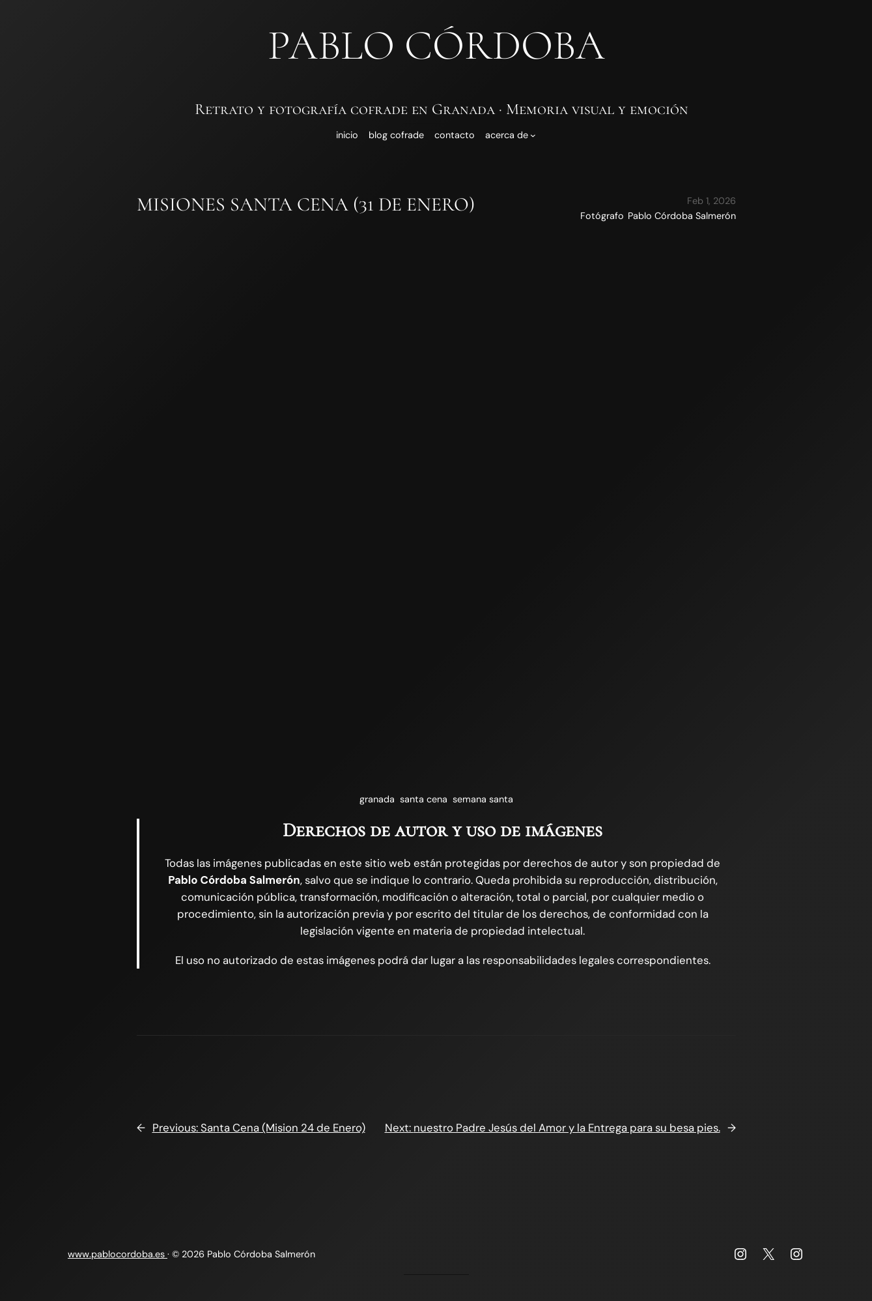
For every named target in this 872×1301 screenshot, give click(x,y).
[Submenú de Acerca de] (533, 135)
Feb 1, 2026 (711, 201)
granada (377, 799)
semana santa (483, 799)
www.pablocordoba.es (117, 1254)
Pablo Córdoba (436, 45)
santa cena (423, 799)
